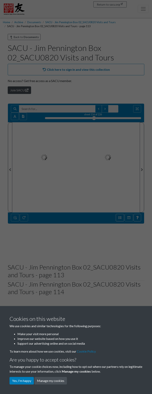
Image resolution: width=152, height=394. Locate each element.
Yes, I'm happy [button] (21, 381)
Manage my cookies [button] (50, 381)
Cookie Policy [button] (86, 351)
